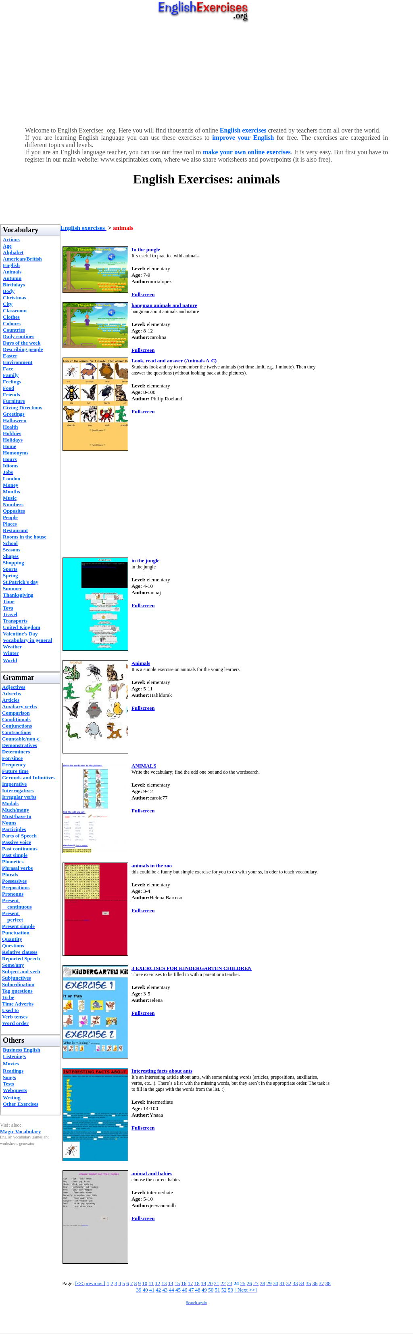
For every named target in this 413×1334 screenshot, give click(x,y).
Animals (140, 663)
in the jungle (145, 561)
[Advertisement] (206, 72)
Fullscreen (143, 294)
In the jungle (145, 249)
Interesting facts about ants (161, 1071)
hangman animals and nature (164, 305)
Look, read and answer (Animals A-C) (174, 361)
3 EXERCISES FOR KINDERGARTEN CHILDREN (191, 968)
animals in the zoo (151, 866)
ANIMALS (143, 766)
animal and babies (151, 1173)
